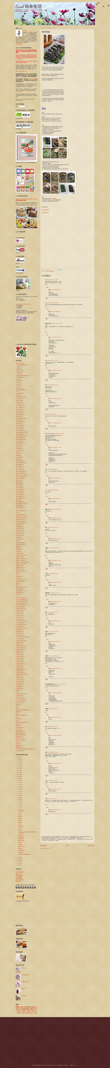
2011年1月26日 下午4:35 (56, 538)
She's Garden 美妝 (19, 871)
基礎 (33, 1009)
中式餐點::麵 (18, 685)
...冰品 (17, 379)
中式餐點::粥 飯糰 (19, 663)
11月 (19, 789)
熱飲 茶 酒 (26, 1008)
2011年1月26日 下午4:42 (56, 668)
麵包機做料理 (18, 745)
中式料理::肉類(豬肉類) (20, 604)
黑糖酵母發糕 (20, 826)
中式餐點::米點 (19, 658)
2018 (18, 772)
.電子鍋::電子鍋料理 (20, 580)
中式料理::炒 (18, 612)
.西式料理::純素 (19, 526)
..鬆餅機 (17, 455)
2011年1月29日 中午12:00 (52, 752)
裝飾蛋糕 (23, 1013)
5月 (19, 801)
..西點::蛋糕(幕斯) (19, 437)
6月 (19, 799)
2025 (18, 759)
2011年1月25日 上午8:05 (56, 509)
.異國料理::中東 (19, 556)
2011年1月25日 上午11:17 (56, 370)
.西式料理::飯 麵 (19, 532)
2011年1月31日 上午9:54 (56, 763)
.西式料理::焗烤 (19, 528)
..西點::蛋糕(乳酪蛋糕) (20, 430)
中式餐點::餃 (18, 676)
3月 (19, 805)
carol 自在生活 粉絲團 (32, 78)
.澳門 (17, 585)
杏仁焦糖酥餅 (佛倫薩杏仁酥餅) (24, 854)
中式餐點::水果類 (19, 649)
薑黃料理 (18, 743)
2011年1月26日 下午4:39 (56, 601)
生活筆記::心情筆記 (20, 693)
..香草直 (17, 453)
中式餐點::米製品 (19, 656)
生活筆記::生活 (19, 697)
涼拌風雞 (20, 818)
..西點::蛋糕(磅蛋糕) (20, 439)
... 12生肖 (18, 373)
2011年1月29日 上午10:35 (56, 692)
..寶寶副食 (18, 459)
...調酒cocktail (19, 402)
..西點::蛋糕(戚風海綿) (20, 432)
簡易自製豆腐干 (21, 836)
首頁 (67, 845)
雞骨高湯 (54, 198)
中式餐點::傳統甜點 (20, 669)
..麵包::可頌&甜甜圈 (20, 476)
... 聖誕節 (18, 368)
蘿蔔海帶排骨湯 (21, 850)
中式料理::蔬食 (19, 635)
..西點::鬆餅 (18, 444)
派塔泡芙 (18, 1010)
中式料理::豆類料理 (20, 610)
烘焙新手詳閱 (27, 1006)
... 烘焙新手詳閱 (19, 377)
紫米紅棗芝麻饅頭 (25, 974)
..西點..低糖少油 (19, 450)
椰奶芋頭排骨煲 (21, 840)
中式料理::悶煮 (19, 626)
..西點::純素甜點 (19, 427)
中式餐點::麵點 (19, 686)
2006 (18, 865)
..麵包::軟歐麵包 (19, 491)
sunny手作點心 (19, 877)
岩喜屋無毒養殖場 (19, 878)
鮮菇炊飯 (20, 830)
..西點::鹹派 (18, 446)
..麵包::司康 (18, 480)
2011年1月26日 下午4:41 (56, 641)
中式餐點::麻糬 (19, 661)
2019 (18, 770)
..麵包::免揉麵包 (19, 484)
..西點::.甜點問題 (19, 411)
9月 (19, 793)
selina (43, 89)
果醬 (36, 1009)
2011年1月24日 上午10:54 (53, 279)
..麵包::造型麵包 (19, 492)
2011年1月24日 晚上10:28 (52, 489)
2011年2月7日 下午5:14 (53, 780)
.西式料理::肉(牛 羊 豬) (20, 516)
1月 (19, 809)
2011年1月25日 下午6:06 (52, 612)
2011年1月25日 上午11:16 (56, 337)
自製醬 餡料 (19, 1011)
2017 (18, 774)
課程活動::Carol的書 (20, 740)
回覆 (46, 284)
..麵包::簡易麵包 (19, 501)
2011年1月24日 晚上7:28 (56, 289)
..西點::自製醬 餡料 (20, 418)
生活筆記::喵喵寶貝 (20, 701)
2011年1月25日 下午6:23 (53, 631)
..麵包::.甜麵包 (19, 468)
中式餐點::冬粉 (19, 651)
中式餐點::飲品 (19, 667)
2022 (18, 764)
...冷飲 (17, 382)
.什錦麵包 (35, 1013)
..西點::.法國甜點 (19, 407)
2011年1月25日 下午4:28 (53, 573)
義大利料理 (18, 729)
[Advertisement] (67, 225)
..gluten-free (18, 508)
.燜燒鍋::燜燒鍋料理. (20, 587)
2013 (18, 782)
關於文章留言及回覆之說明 (21, 71)
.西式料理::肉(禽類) (20, 517)
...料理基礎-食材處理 (20, 389)
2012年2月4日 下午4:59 (55, 809)
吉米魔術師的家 (19, 876)
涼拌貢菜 (20, 814)
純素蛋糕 (34, 1010)
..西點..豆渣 (18, 452)
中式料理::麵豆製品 (20, 645)
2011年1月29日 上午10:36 (56, 717)
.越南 (17, 574)
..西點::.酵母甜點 (19, 414)
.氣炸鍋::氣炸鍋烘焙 (20, 544)
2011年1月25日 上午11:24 (56, 478)
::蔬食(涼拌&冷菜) (19, 363)
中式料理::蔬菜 (19, 638)
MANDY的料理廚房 (20, 880)
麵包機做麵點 (18, 747)
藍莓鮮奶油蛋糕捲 (25, 981)
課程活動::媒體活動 (20, 733)
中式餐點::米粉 (19, 654)
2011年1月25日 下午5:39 (55, 592)
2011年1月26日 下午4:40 (56, 620)
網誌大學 (17, 873)
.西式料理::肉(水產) (20, 514)
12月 (19, 787)
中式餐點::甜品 (19, 660)
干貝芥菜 (20, 812)
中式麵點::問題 (19, 688)
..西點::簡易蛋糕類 (19, 443)
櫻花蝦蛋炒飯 (20, 852)
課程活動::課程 (19, 736)
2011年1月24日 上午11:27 (52, 360)
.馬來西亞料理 (19, 553)
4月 (19, 803)
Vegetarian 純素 (19, 750)
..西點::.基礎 (18, 409)
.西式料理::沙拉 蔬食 (20, 521)
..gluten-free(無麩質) (20, 510)
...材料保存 (18, 384)
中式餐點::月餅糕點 (20, 647)
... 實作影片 (18, 370)
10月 (19, 791)
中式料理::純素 (19, 619)
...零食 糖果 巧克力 (20, 396)
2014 (18, 780)
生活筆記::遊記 (19, 702)
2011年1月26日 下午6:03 (60, 684)
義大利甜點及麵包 (19, 731)
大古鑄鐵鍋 (18, 594)
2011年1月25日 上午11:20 (56, 398)
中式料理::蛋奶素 (19, 622)
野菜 (17, 720)
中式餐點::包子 (19, 653)
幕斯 (33, 1011)
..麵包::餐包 (18, 500)
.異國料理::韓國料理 (20, 571)
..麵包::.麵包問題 (19, 469)
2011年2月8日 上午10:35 (56, 789)
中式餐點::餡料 (19, 681)
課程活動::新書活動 (20, 734)
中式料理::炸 (18, 613)
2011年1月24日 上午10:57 (53, 302)
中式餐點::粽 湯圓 (19, 672)
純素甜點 (29, 1010)
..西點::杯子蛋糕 (19, 421)
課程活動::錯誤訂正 (20, 738)
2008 (18, 861)
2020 (18, 768)
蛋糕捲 (19, 1013)
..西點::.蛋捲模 (19, 412)
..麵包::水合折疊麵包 (20, 473)
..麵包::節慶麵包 (19, 496)
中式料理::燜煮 (19, 642)
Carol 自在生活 (29, 6)
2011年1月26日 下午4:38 (56, 582)
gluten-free (18, 1009)
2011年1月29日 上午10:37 (56, 735)
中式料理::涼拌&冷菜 (20, 620)
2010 (18, 857)
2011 (18, 786)
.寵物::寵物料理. (19, 588)
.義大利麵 (18, 578)
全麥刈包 (20, 828)
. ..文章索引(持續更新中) (21, 364)
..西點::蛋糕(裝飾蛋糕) (20, 436)
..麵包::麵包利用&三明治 (21, 503)
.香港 (17, 540)
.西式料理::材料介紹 (20, 519)
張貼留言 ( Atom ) (46, 848)
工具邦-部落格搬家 (19, 872)
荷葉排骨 (20, 816)
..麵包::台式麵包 (19, 478)
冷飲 (17, 708)
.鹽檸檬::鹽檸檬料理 (20, 590)
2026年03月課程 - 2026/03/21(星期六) (23, 304)
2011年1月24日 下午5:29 (59, 433)
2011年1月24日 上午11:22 (56, 323)
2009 (18, 859)
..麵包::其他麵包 (19, 487)
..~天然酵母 (18, 404)
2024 (18, 761)
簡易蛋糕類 (24, 1010)
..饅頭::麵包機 (19, 457)
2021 (18, 766)
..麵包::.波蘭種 (19, 464)
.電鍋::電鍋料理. (19, 581)
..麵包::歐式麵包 (19, 498)
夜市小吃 (21, 1008)
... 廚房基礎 (18, 372)
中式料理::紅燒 (19, 615)
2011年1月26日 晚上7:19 (53, 708)
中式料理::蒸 (18, 633)
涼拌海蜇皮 (20, 842)
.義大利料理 (18, 576)
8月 (19, 795)
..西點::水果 (18, 416)
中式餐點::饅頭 (19, 683)
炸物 (17, 713)
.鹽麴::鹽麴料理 (19, 592)
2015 (18, 778)
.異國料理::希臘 (19, 565)
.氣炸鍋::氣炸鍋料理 (20, 542)
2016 (18, 776)
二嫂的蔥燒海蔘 (45, 212)
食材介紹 (33, 1006)
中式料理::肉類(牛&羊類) (21, 601)
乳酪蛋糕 (24, 1011)
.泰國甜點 (18, 548)
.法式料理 (18, 537)
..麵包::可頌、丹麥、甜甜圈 (21, 475)
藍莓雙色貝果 (24, 995)
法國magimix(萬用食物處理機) (22, 709)
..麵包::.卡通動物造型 (20, 462)
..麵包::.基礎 (18, 466)
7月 (19, 797)
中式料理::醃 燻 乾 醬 (20, 640)
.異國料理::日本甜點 (20, 560)
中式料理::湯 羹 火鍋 (20, 628)
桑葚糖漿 (23, 988)
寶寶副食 (28, 1009)
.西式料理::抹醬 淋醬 (20, 523)
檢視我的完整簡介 (19, 44)
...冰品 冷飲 (18, 380)
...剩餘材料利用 (19, 393)
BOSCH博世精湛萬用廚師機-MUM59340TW (25, 749)
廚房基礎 (22, 1006)
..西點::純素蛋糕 (19, 428)
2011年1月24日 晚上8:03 (53, 469)
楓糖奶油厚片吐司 (21, 846)
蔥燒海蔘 (20, 822)
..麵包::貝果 (18, 485)
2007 (18, 863)
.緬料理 (17, 583)
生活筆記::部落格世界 (20, 699)
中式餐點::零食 (19, 670)
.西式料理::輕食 (19, 535)
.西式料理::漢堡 (19, 533)
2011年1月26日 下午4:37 (56, 560)
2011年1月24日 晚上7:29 (56, 311)
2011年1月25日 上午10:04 (52, 527)
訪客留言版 (18, 718)
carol (25, 30)
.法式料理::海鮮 (19, 539)
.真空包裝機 (18, 551)
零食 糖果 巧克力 (32, 1008)
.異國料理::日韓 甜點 (20, 564)
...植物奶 (17, 395)
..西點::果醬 (18, 423)
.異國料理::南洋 (19, 569)
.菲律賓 (17, 572)
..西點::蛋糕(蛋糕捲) (20, 434)
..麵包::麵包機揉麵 (19, 507)
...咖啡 (17, 386)
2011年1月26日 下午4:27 (56, 498)
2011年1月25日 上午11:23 (56, 447)
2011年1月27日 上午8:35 (52, 726)
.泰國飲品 (18, 549)
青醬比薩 (23, 968)
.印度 (17, 512)
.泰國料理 (18, 546)
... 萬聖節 (18, 366)
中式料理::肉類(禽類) (20, 603)
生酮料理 (18, 704)
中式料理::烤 (18, 617)
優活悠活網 (18, 881)
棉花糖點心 (18, 724)
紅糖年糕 (20, 820)
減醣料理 (18, 725)
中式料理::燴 (18, 644)
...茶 (17, 391)
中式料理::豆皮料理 (20, 606)
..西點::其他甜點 (19, 420)
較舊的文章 (91, 845)
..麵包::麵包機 (19, 505)
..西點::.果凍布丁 (19, 405)
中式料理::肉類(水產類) (49, 271)
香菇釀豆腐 (20, 844)
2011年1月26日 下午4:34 (56, 517)
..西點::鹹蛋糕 (19, 448)
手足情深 (20, 824)
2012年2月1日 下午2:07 (52, 798)
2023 (18, 762)
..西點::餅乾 (18, 441)
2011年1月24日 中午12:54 (53, 384)
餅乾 (27, 1013)
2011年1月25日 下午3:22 (54, 548)
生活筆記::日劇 (19, 695)
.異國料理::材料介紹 (20, 567)
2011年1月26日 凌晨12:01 (53, 656)
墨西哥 (17, 741)
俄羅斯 (17, 711)
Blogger (75, 1065)
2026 (18, 757)
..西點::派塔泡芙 (19, 425)
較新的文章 (43, 845)
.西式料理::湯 (18, 530)
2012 (18, 784)
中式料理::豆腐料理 (20, 608)
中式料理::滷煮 (19, 631)
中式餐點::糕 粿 (19, 679)
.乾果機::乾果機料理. (20, 555)
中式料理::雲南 (19, 629)
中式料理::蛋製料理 (20, 624)
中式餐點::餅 (18, 677)
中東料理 (18, 690)
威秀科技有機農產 (19, 874)
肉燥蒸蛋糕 (20, 848)
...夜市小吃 (18, 388)
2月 (19, 807)
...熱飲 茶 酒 (18, 400)
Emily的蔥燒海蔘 (45, 209)
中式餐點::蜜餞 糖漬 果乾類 (21, 674)
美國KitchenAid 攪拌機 (20, 715)
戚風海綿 (29, 1011)
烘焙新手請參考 (19, 91)
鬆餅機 (30, 1013)
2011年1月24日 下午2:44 (51, 414)
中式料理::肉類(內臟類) (20, 597)
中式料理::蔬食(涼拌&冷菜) (21, 637)
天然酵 (22, 1009)
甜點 (31, 1009)
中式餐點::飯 (18, 665)
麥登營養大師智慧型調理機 (21, 722)
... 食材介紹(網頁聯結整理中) (22, 375)
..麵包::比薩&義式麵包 (20, 471)
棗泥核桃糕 (20, 834)
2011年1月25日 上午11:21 (56, 422)
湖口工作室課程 (19, 727)
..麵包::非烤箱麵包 (19, 489)
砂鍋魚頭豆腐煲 (21, 810)
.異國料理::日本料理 (20, 558)
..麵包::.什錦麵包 (19, 460)
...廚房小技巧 (18, 398)
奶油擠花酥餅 (20, 838)
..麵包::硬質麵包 (19, 494)
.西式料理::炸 (18, 524)
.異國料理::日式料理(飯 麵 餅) (22, 562)
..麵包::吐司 (18, 482)
